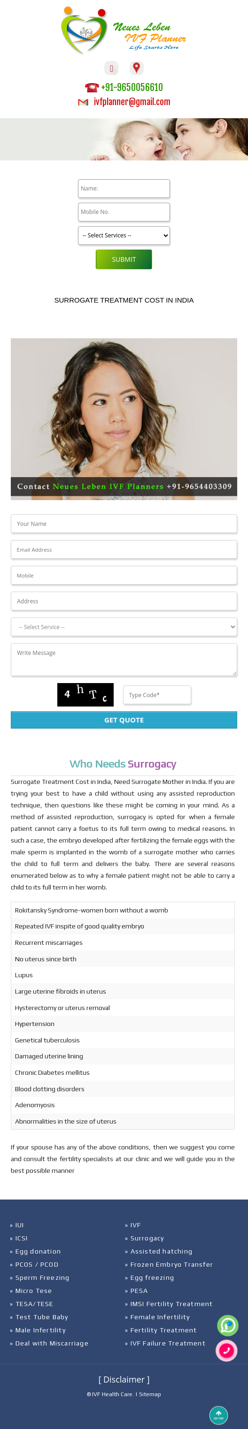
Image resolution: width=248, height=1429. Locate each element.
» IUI (17, 1225)
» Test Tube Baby (39, 1317)
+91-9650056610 (124, 87)
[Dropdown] (124, 626)
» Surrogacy (144, 1238)
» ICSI (19, 1238)
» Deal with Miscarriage (49, 1343)
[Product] (124, 235)
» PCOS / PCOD (34, 1264)
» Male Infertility (38, 1330)
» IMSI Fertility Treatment (169, 1303)
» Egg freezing (149, 1277)
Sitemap (150, 1394)
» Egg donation (35, 1251)
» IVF (133, 1225)
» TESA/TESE (32, 1303)
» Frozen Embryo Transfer (169, 1264)
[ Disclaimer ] (123, 1379)
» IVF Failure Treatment (165, 1343)
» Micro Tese (31, 1290)
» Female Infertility (157, 1317)
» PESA (136, 1290)
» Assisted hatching (159, 1251)
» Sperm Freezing (40, 1277)
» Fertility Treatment (161, 1330)
